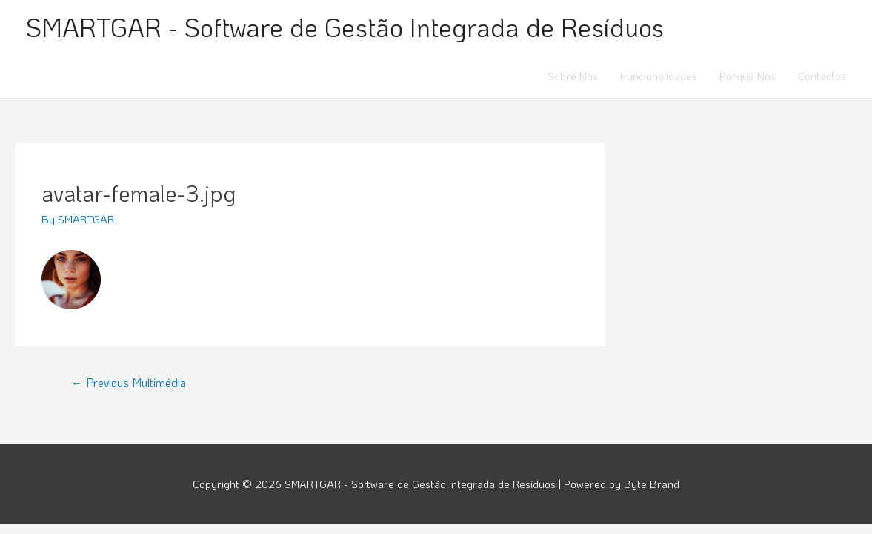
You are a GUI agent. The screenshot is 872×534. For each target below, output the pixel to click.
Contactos (822, 75)
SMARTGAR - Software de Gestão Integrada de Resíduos (345, 27)
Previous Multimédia (128, 382)
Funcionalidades (658, 75)
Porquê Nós (747, 75)
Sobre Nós (573, 75)
